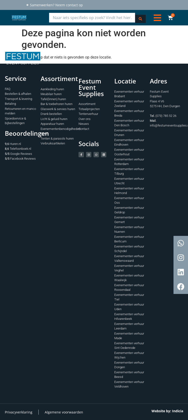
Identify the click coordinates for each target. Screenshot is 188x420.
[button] (157, 17)
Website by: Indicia (167, 410)
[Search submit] (140, 17)
